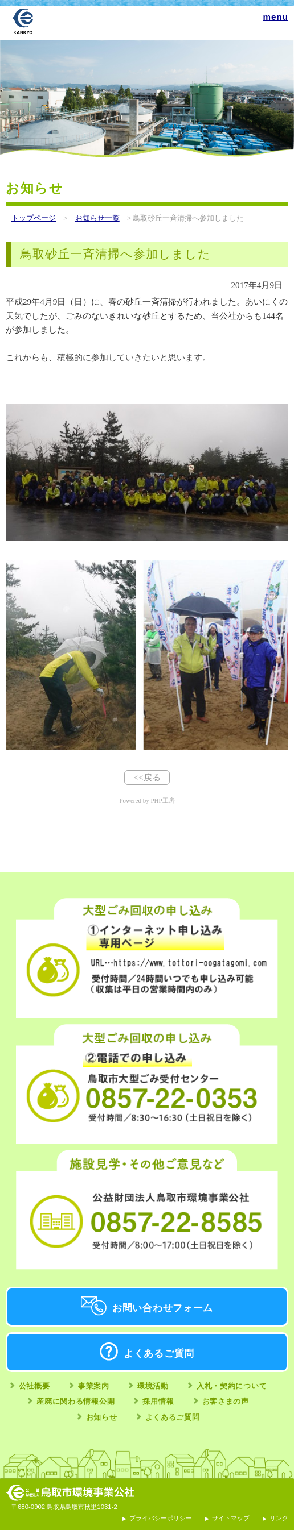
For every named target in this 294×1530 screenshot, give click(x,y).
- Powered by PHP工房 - (147, 800)
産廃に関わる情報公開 (75, 1401)
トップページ (33, 218)
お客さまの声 (225, 1401)
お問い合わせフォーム (162, 1308)
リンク (279, 1518)
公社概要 (34, 1386)
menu (275, 17)
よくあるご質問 (159, 1353)
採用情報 (158, 1401)
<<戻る (146, 777)
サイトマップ (231, 1518)
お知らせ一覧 (97, 218)
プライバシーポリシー (160, 1518)
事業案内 (93, 1386)
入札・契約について (232, 1386)
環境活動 (153, 1386)
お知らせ (101, 1417)
